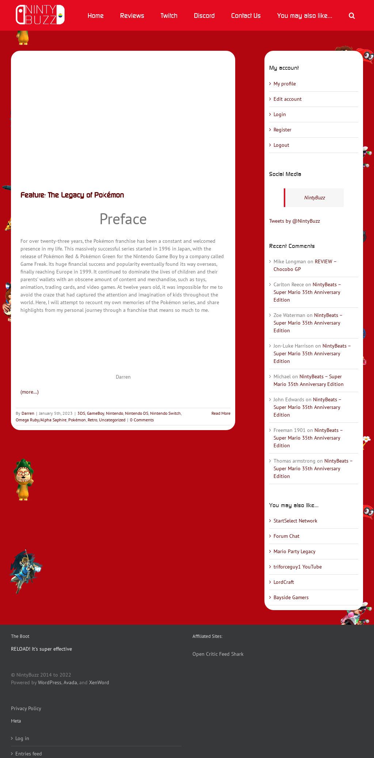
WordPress (49, 682)
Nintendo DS (136, 413)
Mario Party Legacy (295, 551)
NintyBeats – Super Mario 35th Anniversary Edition (307, 292)
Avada (70, 682)
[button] (351, 15)
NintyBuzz (314, 197)
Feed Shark (231, 654)
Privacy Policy (26, 708)
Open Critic (205, 654)
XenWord (99, 682)
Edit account (288, 99)
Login (280, 114)
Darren (28, 413)
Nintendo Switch (165, 413)
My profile (285, 83)
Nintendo (114, 413)
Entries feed (28, 753)
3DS (81, 413)
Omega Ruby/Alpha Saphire (41, 419)
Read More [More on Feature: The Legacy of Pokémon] (220, 413)
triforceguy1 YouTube (298, 566)
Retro (92, 419)
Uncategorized (112, 419)
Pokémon (77, 419)
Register (282, 129)
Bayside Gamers (291, 597)
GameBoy (95, 413)
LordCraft (284, 582)
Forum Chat (286, 536)
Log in (22, 738)
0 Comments (142, 419)
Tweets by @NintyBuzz (294, 221)
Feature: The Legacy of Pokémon (72, 194)
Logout (281, 145)
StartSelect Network (295, 520)
